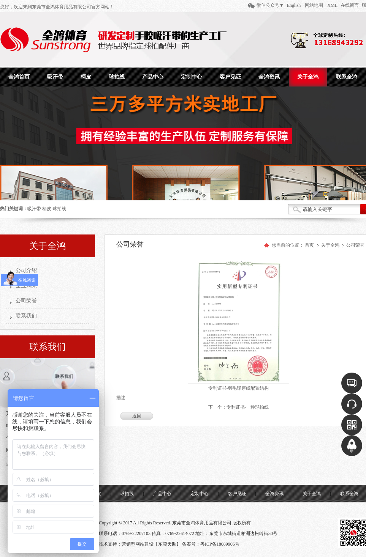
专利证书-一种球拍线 (248, 407)
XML (332, 5)
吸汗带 (34, 208)
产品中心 (162, 493)
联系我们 (26, 316)
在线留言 (350, 5)
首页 (309, 245)
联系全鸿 (349, 493)
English (294, 5)
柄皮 (46, 208)
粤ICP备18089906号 (219, 544)
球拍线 (59, 208)
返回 (136, 416)
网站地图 (314, 5)
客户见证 (237, 493)
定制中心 (199, 493)
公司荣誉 (26, 301)
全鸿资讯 (274, 493)
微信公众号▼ (270, 5)
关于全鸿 (331, 245)
